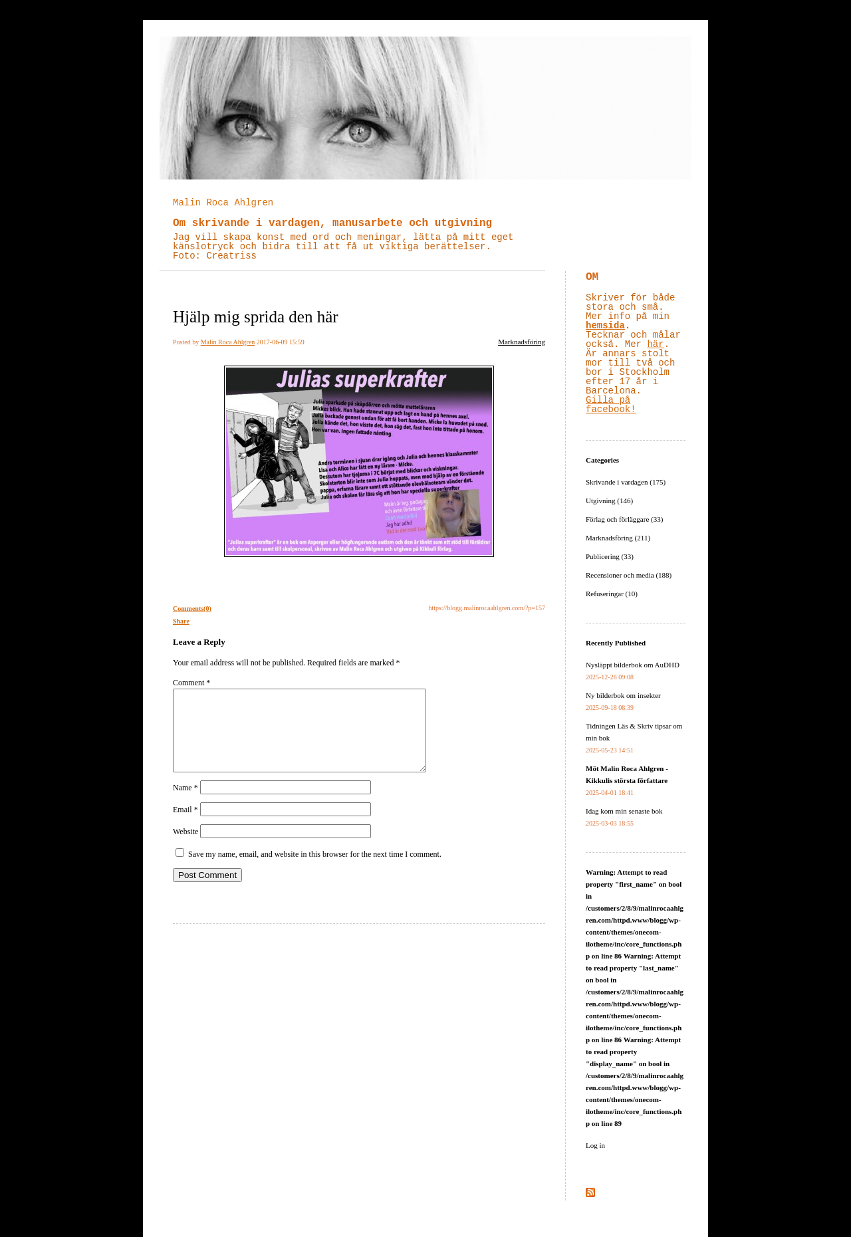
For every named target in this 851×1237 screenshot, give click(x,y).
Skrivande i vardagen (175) (626, 482)
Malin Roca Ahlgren (223, 202)
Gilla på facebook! (611, 405)
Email (185, 825)
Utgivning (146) (609, 501)
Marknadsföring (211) (618, 538)
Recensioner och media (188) (628, 575)
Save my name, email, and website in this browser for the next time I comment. (314, 870)
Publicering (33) (610, 556)
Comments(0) (192, 608)
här (655, 344)
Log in (595, 1145)
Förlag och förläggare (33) (624, 519)
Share (181, 621)
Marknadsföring (521, 342)
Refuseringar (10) (612, 594)
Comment (191, 682)
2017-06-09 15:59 (280, 342)
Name (185, 803)
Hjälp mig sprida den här (255, 317)
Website (185, 847)
